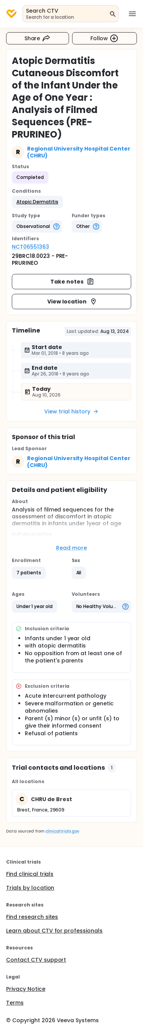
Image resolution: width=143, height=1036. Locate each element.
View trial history (71, 411)
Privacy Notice (25, 989)
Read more (71, 547)
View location (72, 301)
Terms (15, 1002)
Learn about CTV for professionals (54, 930)
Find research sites (32, 917)
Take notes (72, 281)
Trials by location (30, 888)
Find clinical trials (29, 874)
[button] (37, 202)
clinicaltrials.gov (62, 831)
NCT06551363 (30, 246)
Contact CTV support (36, 960)
